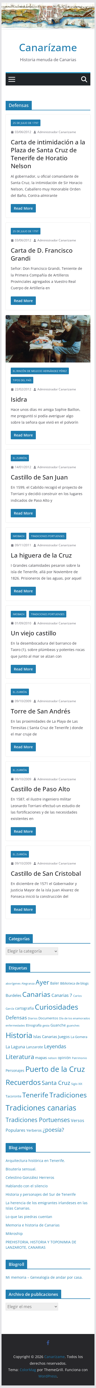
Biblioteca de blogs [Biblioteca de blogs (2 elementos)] (74, 983)
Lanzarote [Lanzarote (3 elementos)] (34, 1046)
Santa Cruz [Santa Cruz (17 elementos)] (56, 1082)
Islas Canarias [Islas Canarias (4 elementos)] (45, 1036)
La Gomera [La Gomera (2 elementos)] (79, 1036)
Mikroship (14, 1233)
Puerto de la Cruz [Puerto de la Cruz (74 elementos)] (55, 1069)
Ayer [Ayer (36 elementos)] (42, 982)
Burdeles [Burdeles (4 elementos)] (13, 995)
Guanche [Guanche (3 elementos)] (58, 1025)
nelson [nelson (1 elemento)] (52, 1058)
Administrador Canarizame (56, 132)
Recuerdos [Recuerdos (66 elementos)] (23, 1082)
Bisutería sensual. (21, 1169)
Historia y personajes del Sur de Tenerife (41, 1194)
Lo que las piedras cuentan (29, 1216)
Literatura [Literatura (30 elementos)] (20, 1056)
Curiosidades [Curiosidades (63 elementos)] (56, 1007)
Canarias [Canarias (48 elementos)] (36, 994)
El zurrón (20, 458)
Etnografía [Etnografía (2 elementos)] (33, 1025)
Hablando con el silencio (27, 1185)
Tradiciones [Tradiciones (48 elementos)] (68, 1094)
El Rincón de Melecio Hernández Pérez (40, 371)
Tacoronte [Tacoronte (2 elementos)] (13, 1096)
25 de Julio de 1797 (25, 123)
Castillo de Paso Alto (40, 789)
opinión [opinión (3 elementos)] (64, 1057)
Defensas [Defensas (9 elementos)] (16, 1017)
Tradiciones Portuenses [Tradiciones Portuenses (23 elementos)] (38, 1120)
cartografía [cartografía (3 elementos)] (24, 1008)
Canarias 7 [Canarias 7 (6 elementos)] (61, 995)
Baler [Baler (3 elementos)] (54, 983)
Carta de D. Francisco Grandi (42, 254)
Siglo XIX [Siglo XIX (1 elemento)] (76, 1084)
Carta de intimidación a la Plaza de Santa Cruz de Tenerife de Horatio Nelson (48, 154)
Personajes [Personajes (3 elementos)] (15, 1070)
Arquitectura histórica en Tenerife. (35, 1160)
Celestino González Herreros (30, 1177)
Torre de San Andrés (40, 711)
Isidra (19, 399)
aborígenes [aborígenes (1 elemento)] (13, 983)
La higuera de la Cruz (41, 555)
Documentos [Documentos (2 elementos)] (48, 1018)
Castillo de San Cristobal (46, 873)
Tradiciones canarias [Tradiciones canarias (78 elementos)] (41, 1108)
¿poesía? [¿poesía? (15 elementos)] (53, 1129)
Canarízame (48, 47)
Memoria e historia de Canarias (33, 1225)
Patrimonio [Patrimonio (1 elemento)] (79, 1058)
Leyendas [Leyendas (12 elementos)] (55, 1046)
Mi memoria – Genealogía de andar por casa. (44, 1277)
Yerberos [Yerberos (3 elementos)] (34, 1130)
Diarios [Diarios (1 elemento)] (32, 1018)
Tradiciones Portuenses (47, 536)
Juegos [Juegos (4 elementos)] (64, 1036)
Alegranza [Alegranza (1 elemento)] (28, 983)
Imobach (18, 536)
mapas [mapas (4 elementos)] (41, 1057)
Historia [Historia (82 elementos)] (19, 1035)
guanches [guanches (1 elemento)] (73, 1025)
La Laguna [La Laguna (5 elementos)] (15, 1047)
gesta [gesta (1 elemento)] (45, 1025)
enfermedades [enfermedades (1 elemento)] (15, 1025)
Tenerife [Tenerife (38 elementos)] (35, 1095)
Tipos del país (22, 380)
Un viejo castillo (33, 633)
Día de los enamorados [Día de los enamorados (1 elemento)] (74, 1018)
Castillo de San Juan (39, 477)
